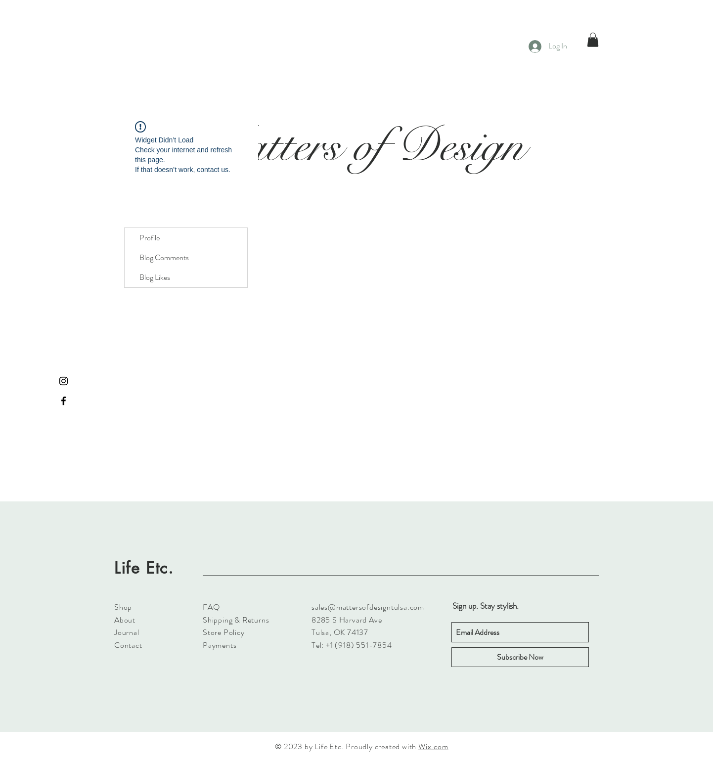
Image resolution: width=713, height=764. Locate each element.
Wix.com (433, 746)
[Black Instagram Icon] (63, 381)
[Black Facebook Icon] (63, 400)
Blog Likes (154, 277)
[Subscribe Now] (520, 657)
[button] (593, 40)
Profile (149, 237)
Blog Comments (164, 257)
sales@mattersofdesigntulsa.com (368, 607)
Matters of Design (361, 146)
